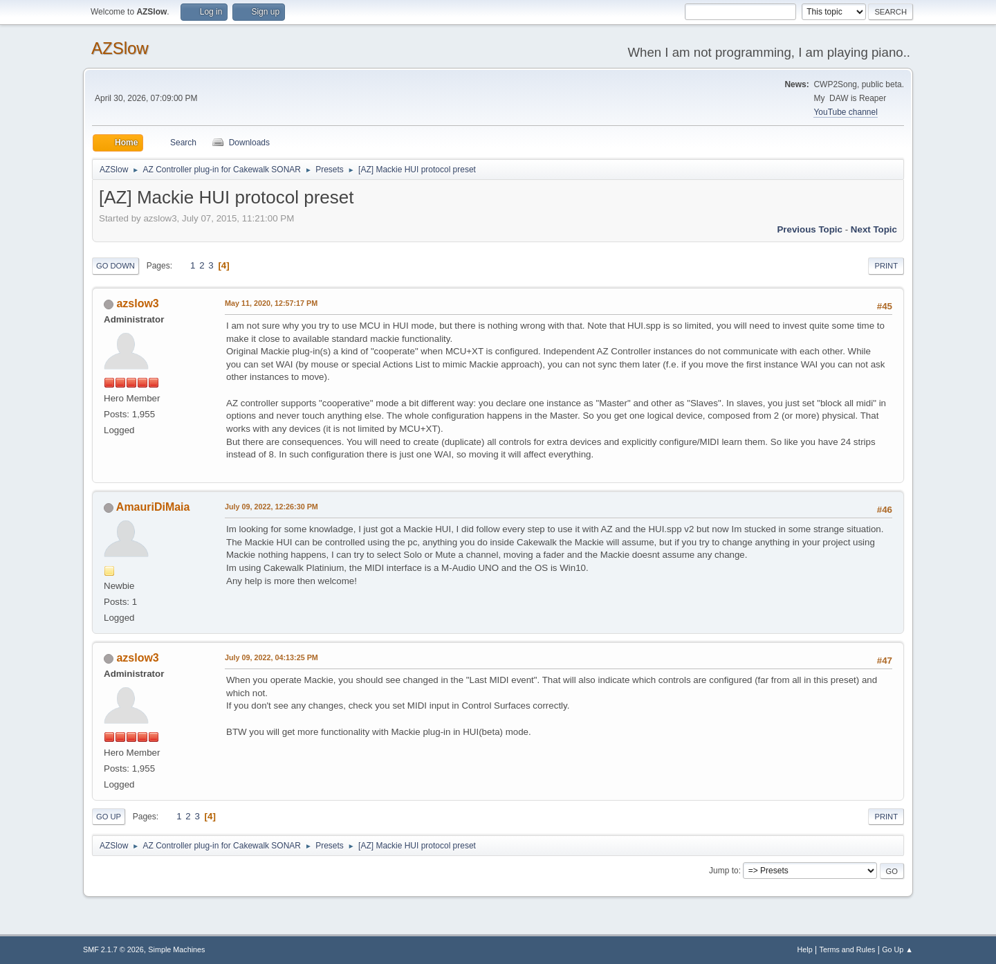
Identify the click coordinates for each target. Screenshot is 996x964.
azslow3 (137, 303)
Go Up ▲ (897, 949)
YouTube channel (845, 112)
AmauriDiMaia (153, 507)
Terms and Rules (848, 949)
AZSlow (120, 48)
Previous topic (809, 229)
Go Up (108, 816)
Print (886, 266)
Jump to (724, 870)
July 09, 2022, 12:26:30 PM (271, 506)
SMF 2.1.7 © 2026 (113, 949)
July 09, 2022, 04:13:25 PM (271, 657)
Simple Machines (176, 949)
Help (805, 949)
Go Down (115, 266)
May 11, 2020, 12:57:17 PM (271, 303)
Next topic (874, 229)
